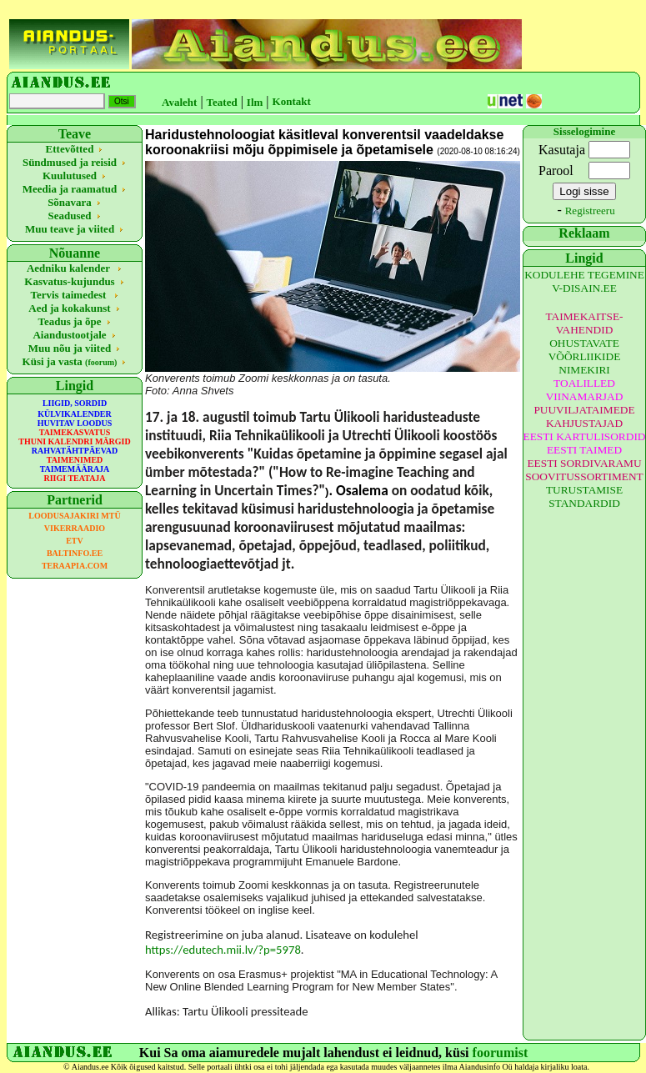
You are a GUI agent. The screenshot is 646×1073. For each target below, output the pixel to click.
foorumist (500, 1052)
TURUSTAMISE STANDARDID (584, 496)
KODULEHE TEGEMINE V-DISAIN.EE (584, 281)
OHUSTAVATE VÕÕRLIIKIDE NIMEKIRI (584, 356)
